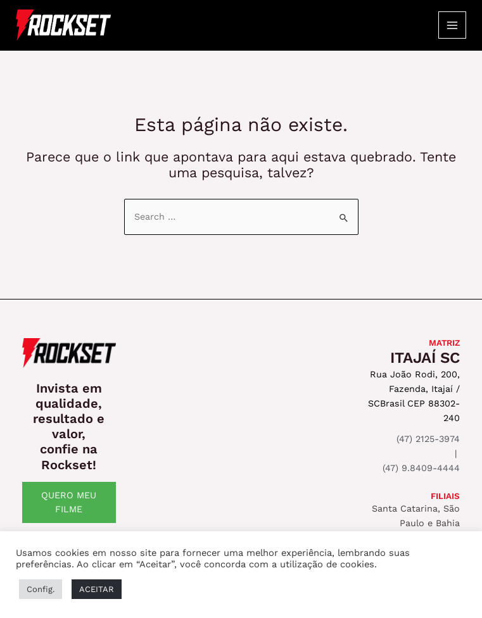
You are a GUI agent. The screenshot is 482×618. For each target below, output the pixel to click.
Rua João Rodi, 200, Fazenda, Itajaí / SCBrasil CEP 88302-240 (414, 396)
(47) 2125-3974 (428, 439)
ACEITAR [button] (96, 589)
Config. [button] (40, 589)
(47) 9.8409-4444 (421, 468)
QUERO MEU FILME (68, 502)
